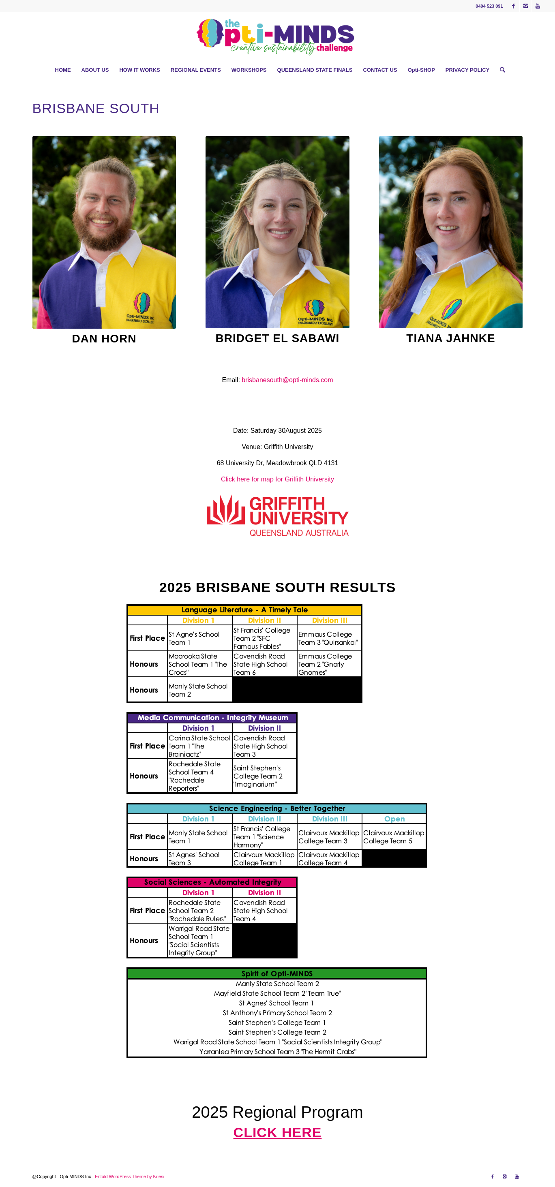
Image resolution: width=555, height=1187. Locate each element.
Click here (278, 1132)
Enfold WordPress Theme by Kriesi (129, 1176)
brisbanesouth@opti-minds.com (287, 379)
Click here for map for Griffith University (277, 479)
